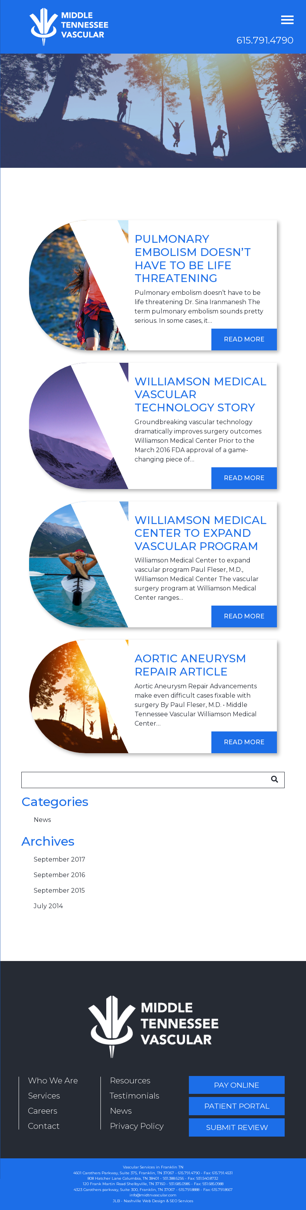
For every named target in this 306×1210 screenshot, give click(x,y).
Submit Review (237, 1127)
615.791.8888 (189, 1189)
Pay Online (236, 1085)
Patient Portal (237, 1106)
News (42, 819)
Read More (244, 339)
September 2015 (59, 890)
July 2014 (48, 906)
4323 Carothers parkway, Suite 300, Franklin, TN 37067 (124, 1189)
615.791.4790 (265, 40)
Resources (130, 1080)
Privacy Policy (137, 1126)
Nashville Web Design (144, 1201)
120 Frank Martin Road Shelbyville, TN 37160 (124, 1184)
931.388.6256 (173, 1178)
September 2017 (59, 859)
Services (44, 1095)
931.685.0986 (179, 1184)
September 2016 (59, 875)
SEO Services (181, 1201)
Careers (42, 1111)
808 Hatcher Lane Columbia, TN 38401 (123, 1178)
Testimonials (134, 1095)
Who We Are (53, 1080)
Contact (44, 1126)
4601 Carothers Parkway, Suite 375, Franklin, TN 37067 (123, 1173)
